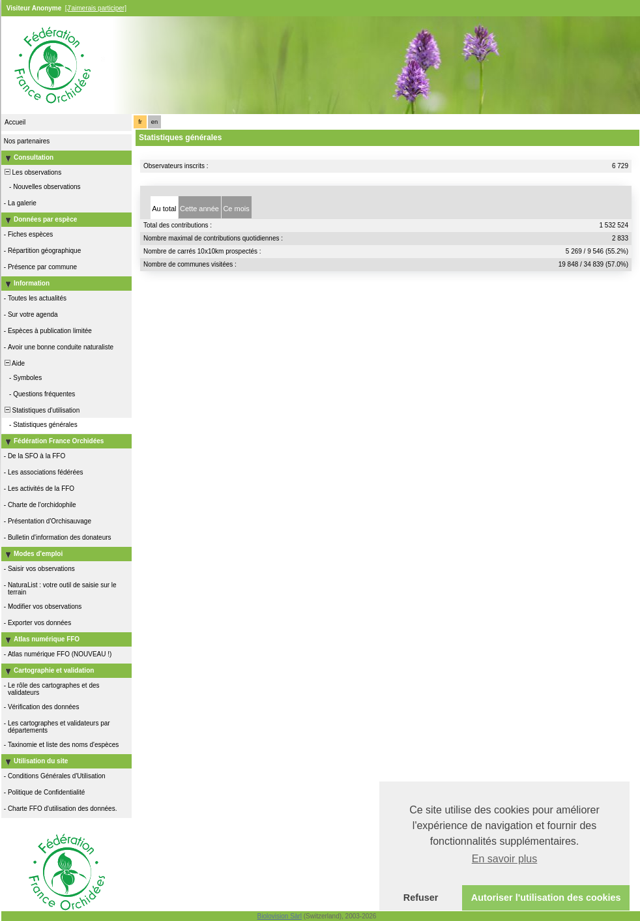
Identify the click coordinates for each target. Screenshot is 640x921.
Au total (164, 208)
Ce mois (236, 208)
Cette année (199, 208)
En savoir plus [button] (505, 858)
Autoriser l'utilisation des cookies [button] (546, 897)
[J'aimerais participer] (95, 8)
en (154, 122)
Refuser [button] (421, 897)
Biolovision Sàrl (279, 916)
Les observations (32, 172)
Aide (14, 363)
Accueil (15, 122)
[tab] (164, 207)
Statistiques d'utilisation (41, 410)
